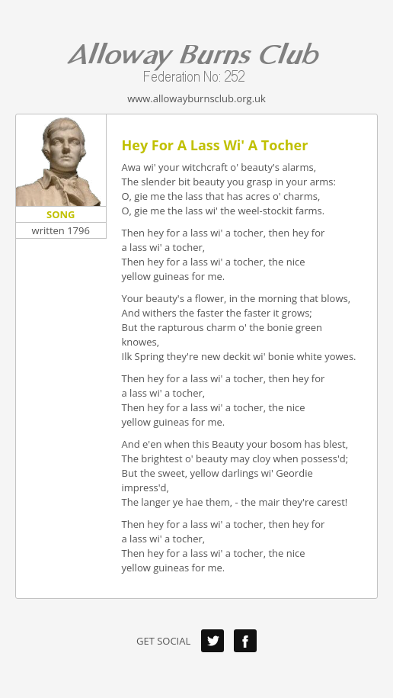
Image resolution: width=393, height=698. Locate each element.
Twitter (212, 640)
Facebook (245, 640)
